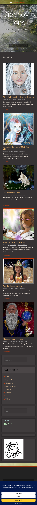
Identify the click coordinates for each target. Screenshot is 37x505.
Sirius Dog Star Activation (14, 242)
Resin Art (8, 392)
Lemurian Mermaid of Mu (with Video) (16, 148)
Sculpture (9, 396)
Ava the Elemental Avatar (13, 286)
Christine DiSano (21, 99)
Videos (8, 399)
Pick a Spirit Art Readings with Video (18, 97)
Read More (6, 110)
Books (7, 376)
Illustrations (9, 383)
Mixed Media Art (11, 386)
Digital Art (9, 380)
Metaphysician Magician (13, 339)
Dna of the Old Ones (11, 192)
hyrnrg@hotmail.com (19, 2)
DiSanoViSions (18, 18)
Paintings (8, 389)
